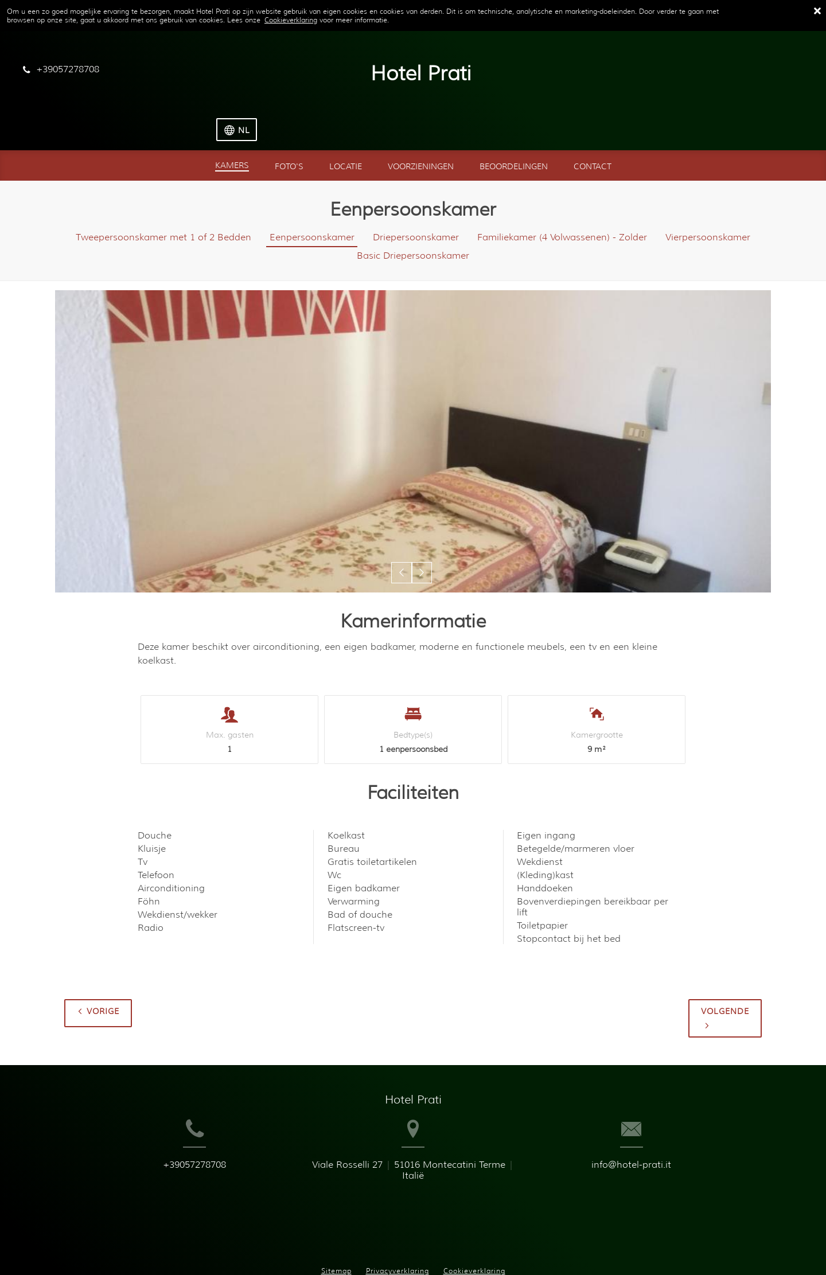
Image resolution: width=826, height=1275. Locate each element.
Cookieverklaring (290, 19)
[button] (402, 534)
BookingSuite (277, 1246)
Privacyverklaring (397, 1222)
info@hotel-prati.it (661, 1144)
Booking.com (412, 1246)
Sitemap (336, 1222)
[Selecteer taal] (780, 71)
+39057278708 (164, 1144)
